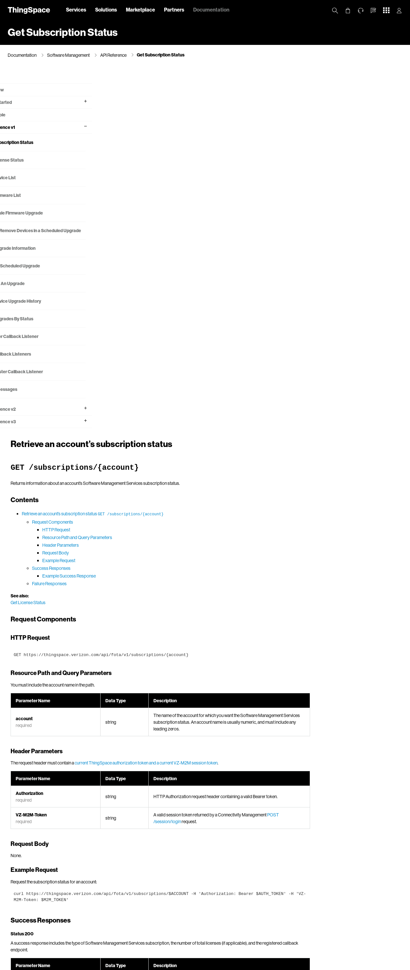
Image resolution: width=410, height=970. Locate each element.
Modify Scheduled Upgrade (39, 274)
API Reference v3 (25, 430)
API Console (20, 115)
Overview (17, 77)
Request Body (157, 190)
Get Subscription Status (160, 54)
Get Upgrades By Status (36, 327)
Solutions (106, 9)
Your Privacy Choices (159, 963)
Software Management (68, 55)
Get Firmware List (30, 195)
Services (76, 9)
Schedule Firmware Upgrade (41, 213)
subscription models (318, 633)
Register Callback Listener (38, 344)
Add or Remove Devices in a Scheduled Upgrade (39, 234)
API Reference (113, 55)
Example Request (160, 198)
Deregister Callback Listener (41, 380)
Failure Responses (151, 221)
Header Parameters (162, 183)
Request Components (154, 160)
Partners (174, 9)
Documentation (211, 9)
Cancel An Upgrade (32, 291)
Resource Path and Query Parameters (179, 175)
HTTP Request (158, 167)
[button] (373, 10)
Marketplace (140, 9)
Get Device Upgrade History (40, 309)
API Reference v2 (25, 417)
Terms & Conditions (212, 963)
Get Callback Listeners (35, 362)
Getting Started (23, 102)
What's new (19, 90)
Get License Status (31, 160)
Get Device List (27, 178)
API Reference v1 (25, 128)
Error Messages (28, 397)
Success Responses (153, 206)
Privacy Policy (77, 963)
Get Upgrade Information (37, 256)
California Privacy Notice (115, 963)
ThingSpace (29, 9)
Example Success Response (170, 213)
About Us (51, 963)
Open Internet (245, 963)
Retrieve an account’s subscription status (194, 151)
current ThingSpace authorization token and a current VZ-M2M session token (247, 400)
